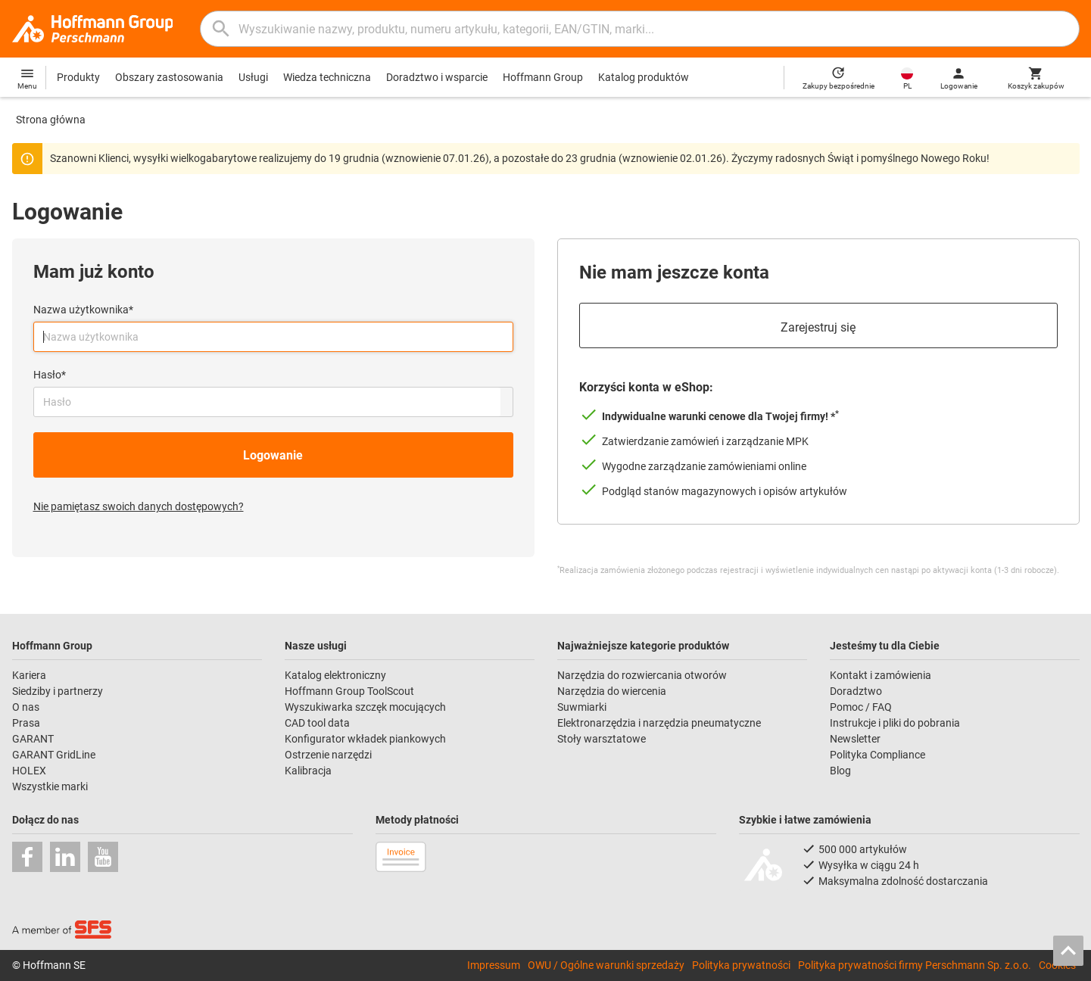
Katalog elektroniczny (335, 675)
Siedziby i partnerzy (57, 691)
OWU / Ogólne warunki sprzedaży (606, 965)
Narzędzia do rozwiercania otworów (642, 675)
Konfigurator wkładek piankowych (365, 739)
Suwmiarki (581, 707)
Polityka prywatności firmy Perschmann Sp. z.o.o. (914, 965)
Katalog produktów (643, 77)
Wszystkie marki (50, 786)
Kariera (29, 675)
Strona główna (51, 120)
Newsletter (855, 739)
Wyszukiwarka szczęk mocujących (365, 707)
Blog (840, 771)
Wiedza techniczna (327, 77)
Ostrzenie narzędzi (328, 755)
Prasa (26, 723)
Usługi (253, 77)
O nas (25, 707)
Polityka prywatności (741, 965)
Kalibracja (308, 771)
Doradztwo (856, 691)
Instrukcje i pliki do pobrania (895, 723)
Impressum (493, 965)
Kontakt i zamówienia (880, 675)
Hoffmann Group (543, 77)
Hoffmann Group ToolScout (349, 691)
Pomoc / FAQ (861, 707)
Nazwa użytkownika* (83, 310)
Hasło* (49, 375)
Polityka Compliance (877, 755)
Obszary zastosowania (169, 77)
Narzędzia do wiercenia (611, 691)
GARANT (33, 739)
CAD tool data (317, 723)
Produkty (78, 77)
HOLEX (29, 771)
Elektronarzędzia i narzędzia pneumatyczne (659, 723)
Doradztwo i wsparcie (437, 77)
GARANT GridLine (53, 755)
